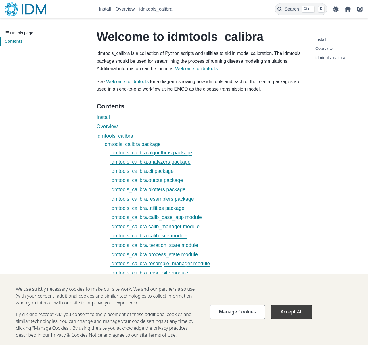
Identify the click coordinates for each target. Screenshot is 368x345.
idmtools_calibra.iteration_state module (154, 245)
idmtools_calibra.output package (146, 180)
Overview (125, 9)
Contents (13, 41)
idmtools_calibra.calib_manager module (155, 226)
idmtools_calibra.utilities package (147, 208)
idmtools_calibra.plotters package (147, 189)
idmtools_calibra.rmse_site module (149, 273)
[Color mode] (335, 9)
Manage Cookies (237, 316)
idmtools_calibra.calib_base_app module (156, 217)
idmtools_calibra (155, 9)
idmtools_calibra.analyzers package (150, 162)
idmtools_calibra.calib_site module (148, 236)
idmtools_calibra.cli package (142, 171)
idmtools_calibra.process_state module (154, 254)
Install (105, 9)
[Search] (301, 9)
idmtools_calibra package (132, 144)
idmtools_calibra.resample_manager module (160, 264)
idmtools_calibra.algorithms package (151, 153)
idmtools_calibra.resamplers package (152, 199)
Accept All (291, 316)
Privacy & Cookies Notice (76, 339)
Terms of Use (162, 339)
